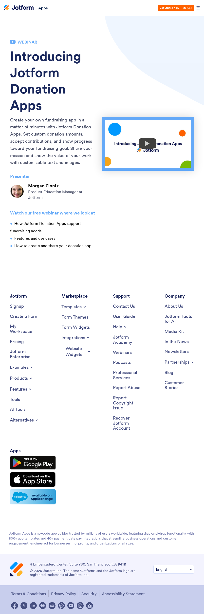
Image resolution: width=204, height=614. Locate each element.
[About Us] (174, 306)
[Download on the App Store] (33, 479)
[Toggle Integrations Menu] (75, 337)
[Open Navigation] (198, 8)
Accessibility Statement (123, 593)
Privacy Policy (63, 593)
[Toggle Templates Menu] (74, 306)
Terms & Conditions (28, 593)
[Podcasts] (122, 362)
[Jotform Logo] (19, 8)
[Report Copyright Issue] (128, 403)
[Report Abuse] (126, 388)
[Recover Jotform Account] (128, 423)
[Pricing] (17, 342)
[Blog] (169, 373)
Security (89, 593)
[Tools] (15, 400)
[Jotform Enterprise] (24, 354)
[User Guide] (124, 316)
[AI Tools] (17, 409)
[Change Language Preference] (173, 569)
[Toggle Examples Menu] (22, 367)
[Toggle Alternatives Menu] (24, 420)
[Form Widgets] (75, 327)
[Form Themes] (74, 317)
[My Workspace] (24, 328)
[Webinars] (122, 353)
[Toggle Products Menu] (21, 378)
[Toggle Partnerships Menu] (179, 362)
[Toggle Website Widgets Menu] (76, 351)
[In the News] (177, 342)
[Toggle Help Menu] (120, 326)
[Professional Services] (128, 375)
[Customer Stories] (179, 385)
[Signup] (17, 306)
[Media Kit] (174, 332)
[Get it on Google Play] (33, 463)
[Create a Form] (24, 316)
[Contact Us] (124, 306)
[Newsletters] (177, 352)
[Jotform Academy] (128, 339)
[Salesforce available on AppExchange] (33, 496)
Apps (43, 8)
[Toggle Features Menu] (21, 389)
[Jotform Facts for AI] (179, 319)
